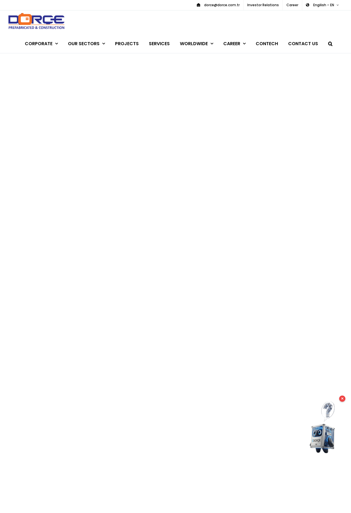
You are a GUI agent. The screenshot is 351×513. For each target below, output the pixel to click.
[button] (330, 42)
